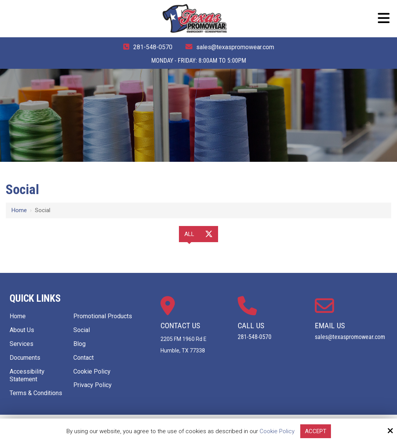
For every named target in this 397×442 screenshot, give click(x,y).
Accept (315, 431)
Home (19, 210)
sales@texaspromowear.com (235, 47)
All (189, 234)
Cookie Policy (277, 431)
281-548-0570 (152, 47)
